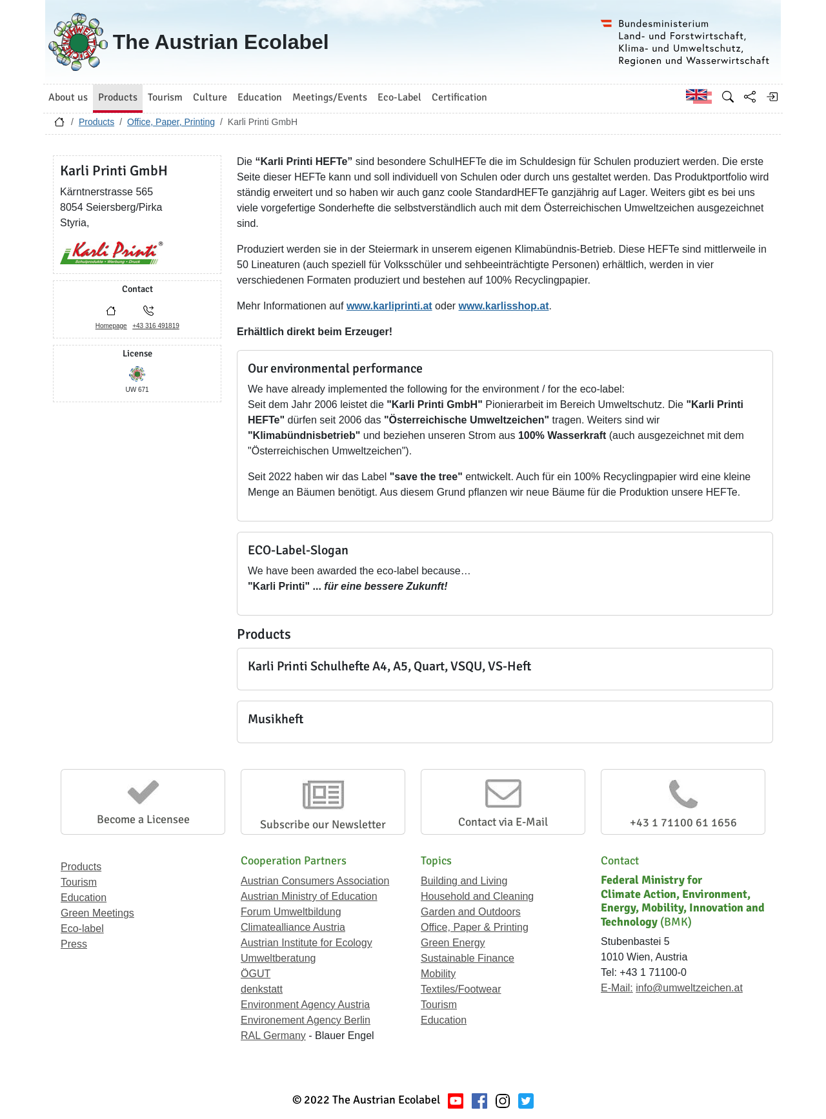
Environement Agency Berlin (305, 1020)
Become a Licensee (143, 819)
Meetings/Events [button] (329, 97)
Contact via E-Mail (503, 822)
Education (83, 897)
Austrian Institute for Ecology (306, 942)
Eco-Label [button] (399, 97)
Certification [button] (459, 97)
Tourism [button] (165, 97)
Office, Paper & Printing (475, 927)
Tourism (79, 882)
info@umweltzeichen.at (689, 987)
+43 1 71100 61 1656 (683, 822)
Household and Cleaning (477, 896)
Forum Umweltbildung (291, 911)
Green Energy (453, 942)
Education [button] (259, 97)
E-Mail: (617, 987)
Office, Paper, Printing (171, 122)
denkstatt (262, 989)
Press (74, 944)
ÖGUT (255, 973)
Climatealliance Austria (293, 927)
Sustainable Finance (467, 958)
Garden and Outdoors (471, 911)
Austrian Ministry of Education (309, 896)
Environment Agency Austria (305, 1004)
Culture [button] (210, 97)
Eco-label (82, 928)
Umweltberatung (278, 958)
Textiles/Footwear (461, 989)
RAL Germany (273, 1035)
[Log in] (772, 96)
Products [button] (117, 97)
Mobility (438, 973)
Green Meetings (97, 913)
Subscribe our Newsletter (323, 824)
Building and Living (464, 880)
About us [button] (68, 97)
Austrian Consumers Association (315, 880)
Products (96, 122)
